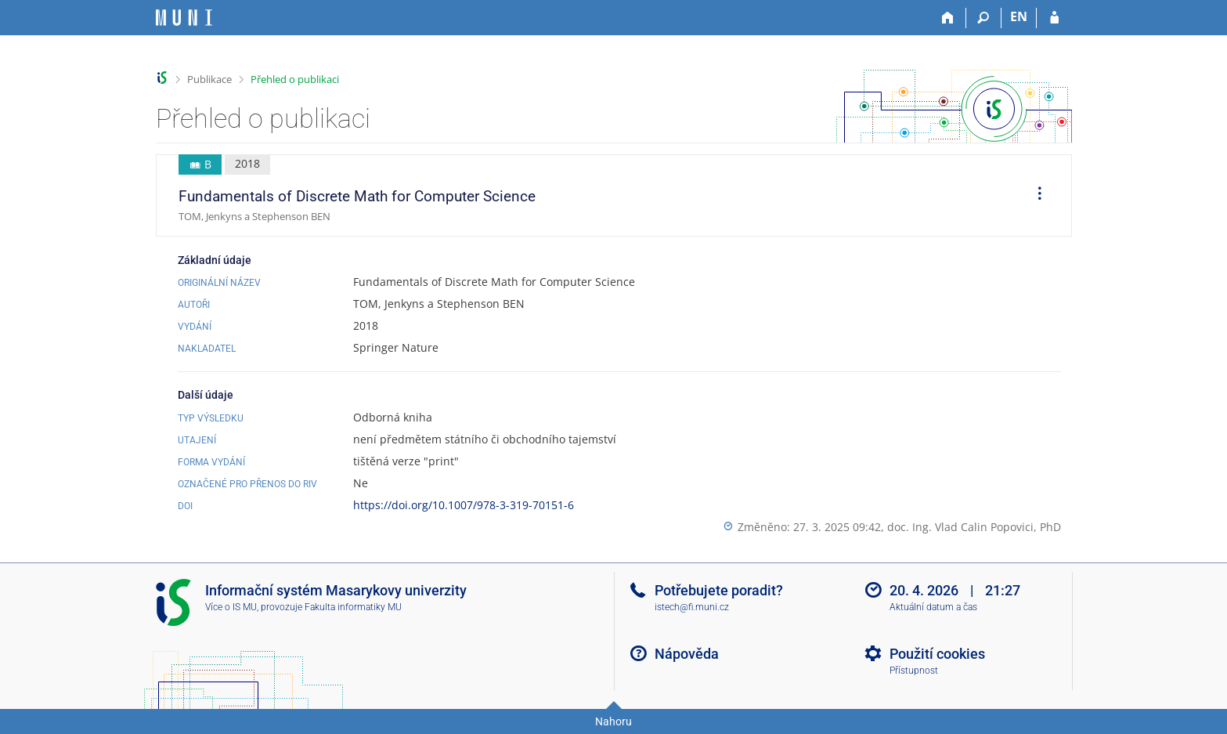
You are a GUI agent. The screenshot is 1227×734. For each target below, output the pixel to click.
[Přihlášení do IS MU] (1054, 18)
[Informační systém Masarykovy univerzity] (184, 17)
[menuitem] (1034, 196)
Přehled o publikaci (295, 79)
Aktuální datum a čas (933, 607)
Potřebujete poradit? (719, 590)
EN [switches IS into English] (1018, 16)
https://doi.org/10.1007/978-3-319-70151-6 (463, 504)
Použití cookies (937, 653)
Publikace (209, 79)
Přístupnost (914, 670)
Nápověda (687, 653)
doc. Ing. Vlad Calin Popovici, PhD (974, 526)
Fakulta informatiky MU (353, 607)
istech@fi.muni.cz (692, 607)
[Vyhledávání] (983, 18)
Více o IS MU (231, 607)
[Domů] (948, 18)
